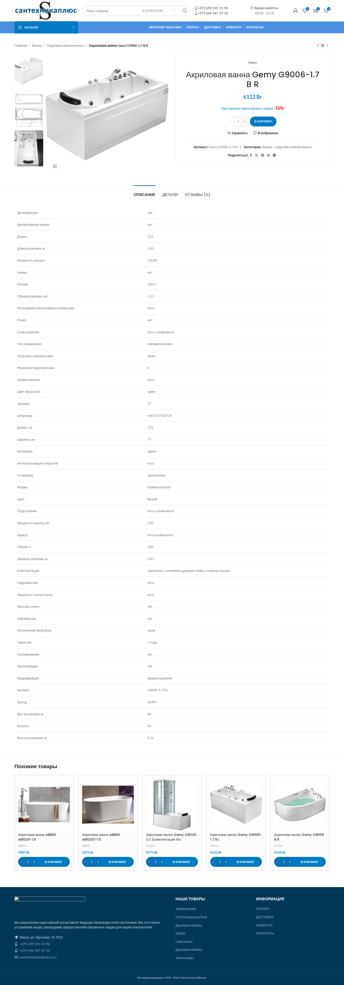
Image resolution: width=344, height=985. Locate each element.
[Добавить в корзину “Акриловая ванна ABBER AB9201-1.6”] (44, 862)
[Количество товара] (238, 121)
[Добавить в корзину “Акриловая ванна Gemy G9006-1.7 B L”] (236, 862)
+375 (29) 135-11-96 (213, 8)
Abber (22, 845)
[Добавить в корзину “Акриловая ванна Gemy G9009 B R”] (300, 862)
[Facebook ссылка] (250, 155)
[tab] (144, 192)
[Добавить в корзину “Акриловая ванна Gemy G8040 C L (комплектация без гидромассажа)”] (172, 862)
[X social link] (256, 155)
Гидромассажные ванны (65, 45)
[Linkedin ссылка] (268, 155)
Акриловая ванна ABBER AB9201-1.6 (37, 837)
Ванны (37, 45)
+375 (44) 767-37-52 (213, 13)
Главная (20, 45)
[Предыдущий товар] (317, 45)
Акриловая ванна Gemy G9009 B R (299, 837)
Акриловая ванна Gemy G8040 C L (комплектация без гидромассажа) (171, 839)
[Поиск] (136, 10)
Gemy (252, 62)
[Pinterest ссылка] (263, 155)
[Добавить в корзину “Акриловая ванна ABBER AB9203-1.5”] (108, 862)
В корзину (263, 121)
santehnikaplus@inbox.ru (38, 957)
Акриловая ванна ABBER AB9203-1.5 (101, 837)
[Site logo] (45, 10)
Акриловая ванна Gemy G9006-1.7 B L (236, 837)
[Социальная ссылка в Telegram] (274, 155)
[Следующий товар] (327, 45)
